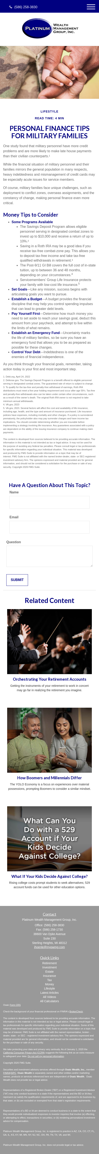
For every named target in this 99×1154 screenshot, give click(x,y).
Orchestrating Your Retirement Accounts (49, 679)
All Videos (49, 997)
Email (14, 517)
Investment (49, 967)
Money (49, 984)
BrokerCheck (76, 1011)
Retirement (49, 963)
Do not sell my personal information (46, 1056)
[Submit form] (17, 580)
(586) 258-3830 (23, 7)
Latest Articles (49, 992)
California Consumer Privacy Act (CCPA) (24, 1052)
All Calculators (49, 1001)
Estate (49, 971)
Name (14, 492)
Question (13, 542)
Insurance (49, 976)
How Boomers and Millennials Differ (49, 777)
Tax (49, 980)
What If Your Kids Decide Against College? (49, 876)
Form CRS (15, 1005)
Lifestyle (49, 988)
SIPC (13, 1073)
